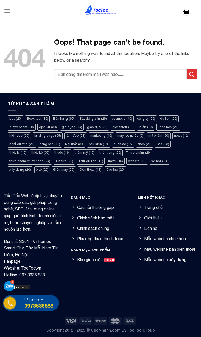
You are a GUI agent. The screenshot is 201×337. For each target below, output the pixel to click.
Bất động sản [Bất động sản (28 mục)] (93, 119)
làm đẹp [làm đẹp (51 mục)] (75, 136)
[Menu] (7, 10)
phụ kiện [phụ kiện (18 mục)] (99, 144)
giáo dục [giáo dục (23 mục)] (97, 127)
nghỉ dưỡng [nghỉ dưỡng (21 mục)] (22, 144)
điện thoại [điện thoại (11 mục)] (90, 170)
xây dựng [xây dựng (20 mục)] (20, 170)
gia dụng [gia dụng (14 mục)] (72, 127)
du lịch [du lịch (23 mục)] (168, 119)
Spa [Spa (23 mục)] (163, 144)
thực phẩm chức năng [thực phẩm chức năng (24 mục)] (29, 161)
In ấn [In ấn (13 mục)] (146, 127)
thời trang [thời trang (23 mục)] (110, 153)
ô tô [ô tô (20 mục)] (42, 170)
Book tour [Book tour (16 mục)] (37, 119)
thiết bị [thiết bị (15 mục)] (17, 153)
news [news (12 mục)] (181, 136)
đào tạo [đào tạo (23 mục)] (115, 170)
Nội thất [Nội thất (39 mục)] (74, 144)
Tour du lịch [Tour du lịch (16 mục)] (90, 161)
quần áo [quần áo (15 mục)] (123, 144)
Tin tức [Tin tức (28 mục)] (64, 161)
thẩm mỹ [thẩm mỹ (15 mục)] (84, 153)
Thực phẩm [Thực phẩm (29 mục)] (138, 153)
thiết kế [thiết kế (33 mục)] (40, 153)
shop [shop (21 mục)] (145, 144)
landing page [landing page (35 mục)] (47, 136)
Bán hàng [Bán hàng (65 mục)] (64, 119)
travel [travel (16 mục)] (115, 161)
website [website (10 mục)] (137, 161)
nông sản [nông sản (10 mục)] (50, 144)
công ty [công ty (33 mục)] (146, 119)
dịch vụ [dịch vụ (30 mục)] (48, 127)
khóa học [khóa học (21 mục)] (168, 127)
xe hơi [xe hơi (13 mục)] (159, 161)
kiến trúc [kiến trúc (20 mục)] (19, 136)
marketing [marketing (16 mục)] (101, 136)
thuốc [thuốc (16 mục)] (62, 153)
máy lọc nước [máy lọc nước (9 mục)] (130, 136)
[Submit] (192, 74)
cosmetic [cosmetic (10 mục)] (122, 119)
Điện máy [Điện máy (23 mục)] (63, 170)
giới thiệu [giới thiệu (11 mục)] (123, 127)
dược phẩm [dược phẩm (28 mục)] (21, 127)
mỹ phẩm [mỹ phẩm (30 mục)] (158, 136)
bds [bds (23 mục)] (15, 119)
